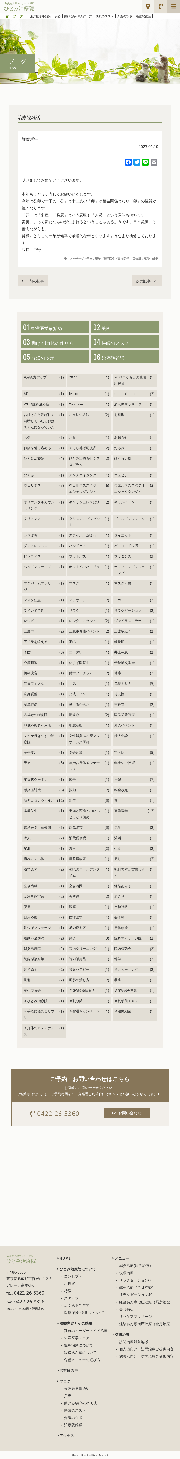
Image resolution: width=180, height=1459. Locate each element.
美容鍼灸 (126, 1310)
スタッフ (71, 1299)
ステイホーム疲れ (82, 536)
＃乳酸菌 (76, 1001)
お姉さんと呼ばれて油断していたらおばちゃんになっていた (39, 422)
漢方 (72, 849)
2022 (73, 378)
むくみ (29, 476)
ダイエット (122, 536)
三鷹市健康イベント (84, 632)
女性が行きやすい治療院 (39, 739)
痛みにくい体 (34, 859)
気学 (147, 258)
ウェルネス (32, 486)
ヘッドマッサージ (37, 567)
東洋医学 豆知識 (129, 258)
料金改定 (121, 791)
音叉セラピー (79, 970)
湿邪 (27, 849)
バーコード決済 (126, 546)
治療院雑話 (143, 16)
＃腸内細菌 (122, 1012)
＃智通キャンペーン (84, 1012)
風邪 (27, 981)
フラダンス (122, 557)
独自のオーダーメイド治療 (86, 1331)
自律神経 (121, 907)
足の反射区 (77, 928)
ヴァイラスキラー (128, 621)
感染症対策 (32, 791)
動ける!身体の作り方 (78, 16)
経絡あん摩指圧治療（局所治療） (146, 1303)
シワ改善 (30, 536)
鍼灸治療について (78, 1346)
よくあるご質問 (76, 1306)
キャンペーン (124, 503)
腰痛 (27, 907)
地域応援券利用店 (37, 726)
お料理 (119, 415)
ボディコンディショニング (129, 570)
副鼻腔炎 (30, 705)
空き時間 (76, 886)
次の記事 (145, 281)
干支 (89, 258)
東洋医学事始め (40, 16)
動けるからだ (79, 705)
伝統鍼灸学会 (124, 663)
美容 (58, 16)
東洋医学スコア (76, 1339)
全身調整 (30, 695)
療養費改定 (77, 859)
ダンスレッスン (36, 546)
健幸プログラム (81, 674)
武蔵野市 (76, 828)
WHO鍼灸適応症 (36, 405)
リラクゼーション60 (135, 1281)
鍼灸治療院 (32, 949)
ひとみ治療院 (34, 459)
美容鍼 (74, 897)
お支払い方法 (79, 415)
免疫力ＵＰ (122, 684)
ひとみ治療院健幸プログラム (84, 462)
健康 (117, 674)
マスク (74, 584)
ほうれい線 (122, 459)
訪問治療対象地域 (133, 1343)
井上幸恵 (121, 653)
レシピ (29, 621)
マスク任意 (32, 600)
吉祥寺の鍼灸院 (36, 715)
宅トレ (119, 753)
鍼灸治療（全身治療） (137, 1288)
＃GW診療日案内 (82, 991)
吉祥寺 (119, 705)
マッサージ (76, 258)
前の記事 (33, 281)
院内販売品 (77, 960)
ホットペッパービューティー (84, 570)
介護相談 (30, 663)
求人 (27, 838)
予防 (27, 653)
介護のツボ (124, 16)
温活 (117, 838)
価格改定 (30, 674)
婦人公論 (121, 736)
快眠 (117, 780)
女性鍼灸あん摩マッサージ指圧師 (84, 739)
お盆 (72, 438)
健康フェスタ (34, 684)
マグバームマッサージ (39, 587)
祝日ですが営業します (129, 873)
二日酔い (76, 653)
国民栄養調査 (124, 715)
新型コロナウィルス (39, 801)
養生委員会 (32, 991)
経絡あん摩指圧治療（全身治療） (146, 1325)
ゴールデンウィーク (129, 519)
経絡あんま (122, 886)
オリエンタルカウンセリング (39, 506)
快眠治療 (126, 1274)
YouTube (76, 405)
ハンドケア (77, 546)
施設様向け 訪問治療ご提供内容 (146, 1357)
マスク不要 (122, 584)
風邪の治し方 (79, 981)
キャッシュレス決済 (84, 503)
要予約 (119, 918)
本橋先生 (30, 811)
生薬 (117, 849)
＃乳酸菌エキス (126, 1001)
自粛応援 (30, 918)
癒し (117, 859)
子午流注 (30, 753)
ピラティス (32, 557)
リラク (74, 611)
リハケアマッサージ (135, 1317)
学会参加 (76, 753)
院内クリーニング (82, 949)
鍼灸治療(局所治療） (136, 1266)
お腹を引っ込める (37, 449)
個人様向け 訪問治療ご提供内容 (146, 1350)
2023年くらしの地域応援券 (130, 381)
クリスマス (32, 519)
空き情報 (30, 886)
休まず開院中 (79, 663)
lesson (74, 394)
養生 (117, 981)
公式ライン (77, 695)
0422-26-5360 (55, 1114)
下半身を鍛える (36, 642)
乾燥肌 (119, 642)
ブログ (18, 16)
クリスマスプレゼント (84, 522)
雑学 (117, 960)
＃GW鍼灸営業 (125, 991)
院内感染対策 (34, 960)
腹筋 (72, 907)
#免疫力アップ (35, 378)
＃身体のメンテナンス (39, 1032)
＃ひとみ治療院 (36, 1001)
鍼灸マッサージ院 (128, 939)
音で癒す (30, 970)
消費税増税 (77, 838)
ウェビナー (122, 476)
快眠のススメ (105, 16)
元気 (72, 684)
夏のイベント (124, 726)
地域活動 (76, 726)
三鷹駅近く (122, 632)
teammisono (124, 394)
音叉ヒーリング (126, 970)
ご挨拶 (69, 1284)
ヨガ (117, 600)
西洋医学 (76, 918)
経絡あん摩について (80, 1353)
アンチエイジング (82, 476)
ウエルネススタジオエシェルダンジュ (129, 489)
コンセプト (73, 1277)
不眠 (72, 642)
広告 (72, 780)
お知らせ (121, 438)
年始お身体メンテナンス (84, 766)
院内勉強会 (122, 949)
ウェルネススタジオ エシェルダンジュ (84, 489)
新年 (98, 258)
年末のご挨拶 (124, 763)
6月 (26, 394)
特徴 (67, 1292)
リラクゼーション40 (135, 1295)
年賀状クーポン (36, 780)
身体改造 (121, 928)
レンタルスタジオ (82, 621)
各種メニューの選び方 (82, 1361)
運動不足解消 (34, 939)
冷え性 (119, 695)
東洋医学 (109, 258)
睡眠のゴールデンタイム (84, 873)
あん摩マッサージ (128, 405)
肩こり (119, 897)
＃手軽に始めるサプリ (39, 1015)
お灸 (27, 438)
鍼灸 (155, 258)
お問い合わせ (127, 1114)
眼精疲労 (30, 870)
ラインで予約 (34, 611)
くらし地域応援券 (82, 449)
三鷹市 (29, 632)
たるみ (119, 449)
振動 (72, 791)
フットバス (77, 557)
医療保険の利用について (84, 1313)
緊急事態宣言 (34, 897)
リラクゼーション (128, 611)
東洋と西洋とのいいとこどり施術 (84, 814)
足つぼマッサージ (37, 928)
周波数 (74, 715)
